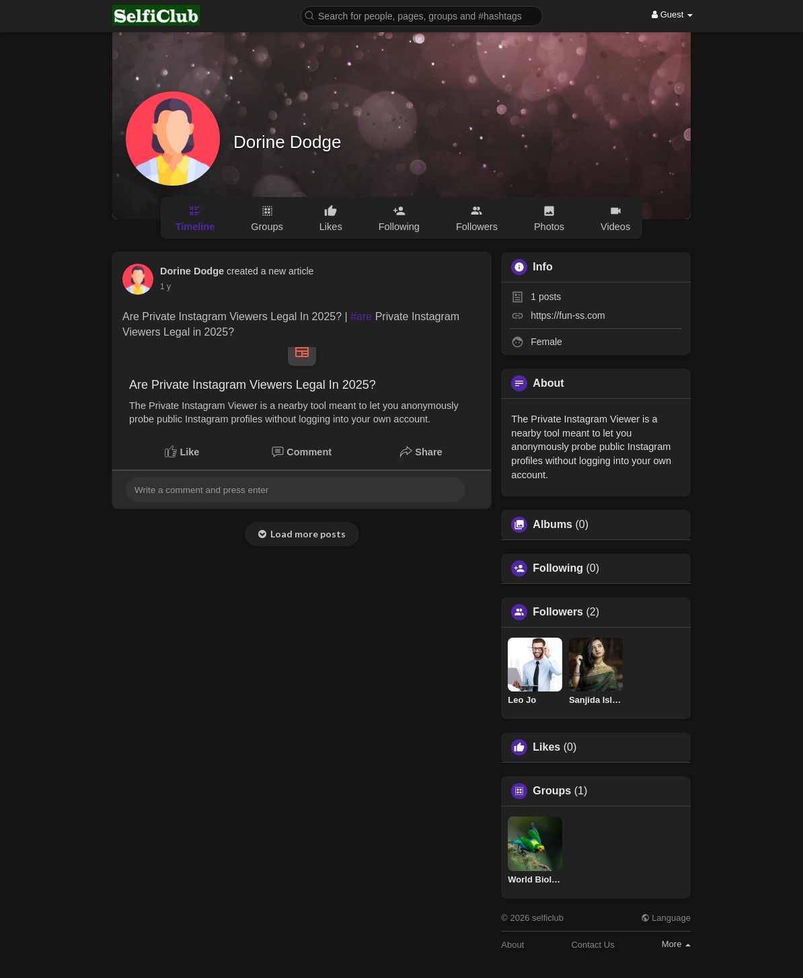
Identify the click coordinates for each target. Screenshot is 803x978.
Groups (552, 791)
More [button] (676, 944)
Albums (552, 524)
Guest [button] (672, 14)
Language (666, 917)
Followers (558, 612)
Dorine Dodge (287, 142)
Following (558, 568)
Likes (546, 747)
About (512, 944)
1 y (165, 286)
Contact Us (592, 944)
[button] (421, 15)
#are (361, 316)
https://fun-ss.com (568, 315)
